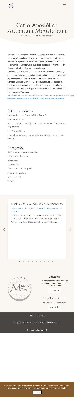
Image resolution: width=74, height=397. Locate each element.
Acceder (56, 307)
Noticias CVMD (14, 164)
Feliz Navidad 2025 (16, 131)
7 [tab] (44, 261)
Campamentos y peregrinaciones (22, 152)
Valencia (11, 181)
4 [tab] (32, 261)
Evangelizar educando (17, 156)
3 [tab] (28, 261)
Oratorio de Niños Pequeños (20, 168)
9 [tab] (52, 261)
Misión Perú (12, 160)
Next (70, 229)
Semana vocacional (16, 119)
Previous (3, 229)
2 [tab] (23, 261)
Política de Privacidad (37, 330)
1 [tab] (19, 261)
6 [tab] (40, 261)
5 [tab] (36, 261)
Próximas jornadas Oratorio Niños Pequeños (27, 115)
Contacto (54, 290)
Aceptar (37, 392)
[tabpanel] (37, 229)
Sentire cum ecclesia (43, 35)
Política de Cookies (37, 315)
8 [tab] (48, 261)
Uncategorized (14, 177)
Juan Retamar (18, 208)
